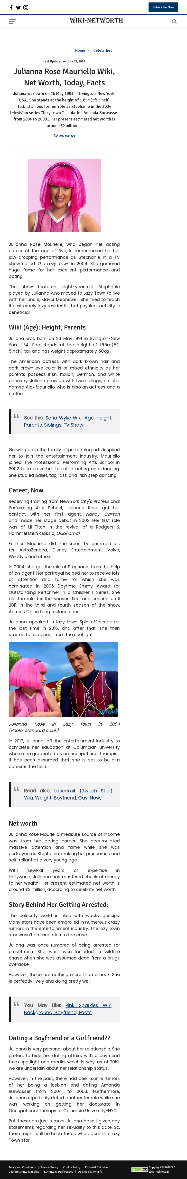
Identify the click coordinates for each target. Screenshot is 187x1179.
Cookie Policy (71, 1167)
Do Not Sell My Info (90, 1172)
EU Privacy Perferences (58, 1172)
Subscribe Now (163, 7)
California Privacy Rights (24, 1172)
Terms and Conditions (22, 1167)
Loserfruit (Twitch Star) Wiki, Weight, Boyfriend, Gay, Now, (68, 794)
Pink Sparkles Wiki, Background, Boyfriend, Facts (68, 1009)
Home (80, 50)
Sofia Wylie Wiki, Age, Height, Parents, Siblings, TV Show (68, 421)
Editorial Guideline (96, 1167)
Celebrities (102, 50)
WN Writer (67, 136)
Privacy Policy (49, 1167)
